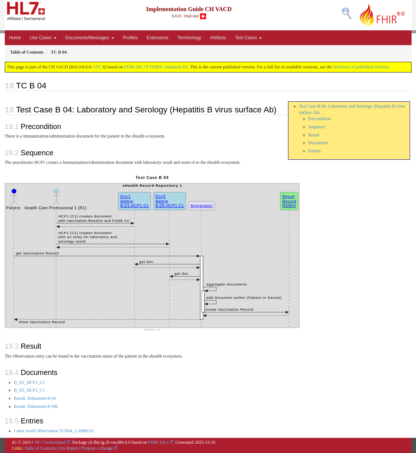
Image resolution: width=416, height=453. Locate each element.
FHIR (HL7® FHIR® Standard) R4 (156, 67)
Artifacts (218, 37)
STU (97, 67)
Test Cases (248, 37)
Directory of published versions (361, 67)
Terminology (189, 37)
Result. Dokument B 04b (36, 406)
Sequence (316, 126)
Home (15, 37)
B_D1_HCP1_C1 (29, 382)
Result (314, 135)
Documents (318, 142)
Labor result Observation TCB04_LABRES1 (54, 430)
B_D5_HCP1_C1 (29, 390)
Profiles (130, 37)
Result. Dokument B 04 (35, 398)
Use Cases (43, 37)
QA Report (68, 448)
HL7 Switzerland (50, 442)
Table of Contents (40, 448)
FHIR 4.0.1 (158, 442)
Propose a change (96, 448)
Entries (314, 150)
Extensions (158, 37)
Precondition (319, 118)
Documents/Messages (89, 37)
